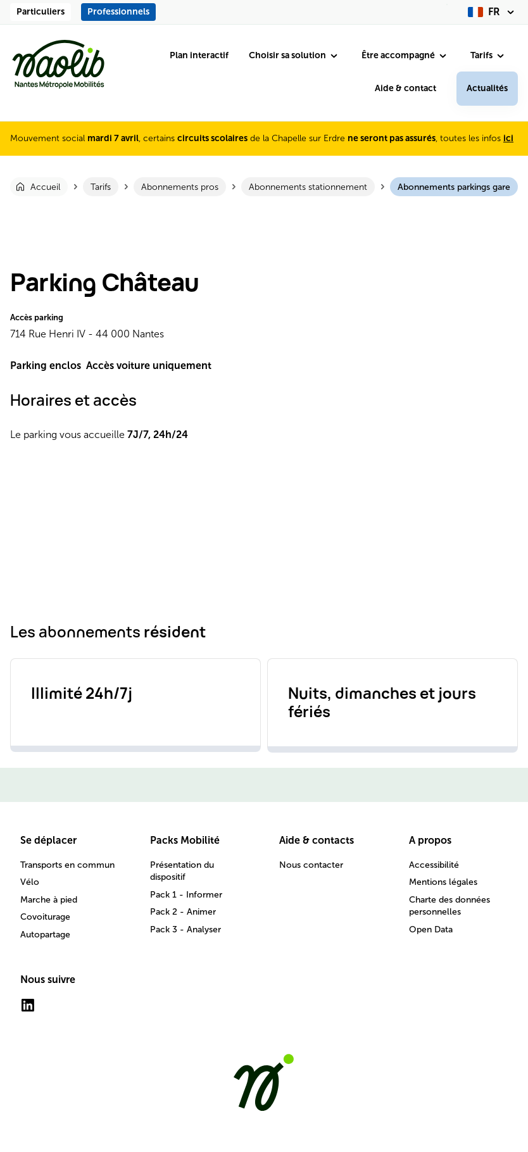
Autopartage (45, 934)
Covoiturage (45, 916)
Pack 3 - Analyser (185, 929)
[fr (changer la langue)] (493, 12)
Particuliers (40, 11)
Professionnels (118, 11)
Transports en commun (67, 865)
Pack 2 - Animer (183, 911)
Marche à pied (48, 899)
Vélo (29, 882)
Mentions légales (443, 882)
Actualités (487, 88)
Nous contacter (311, 865)
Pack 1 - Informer (186, 894)
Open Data (431, 929)
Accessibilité (434, 865)
